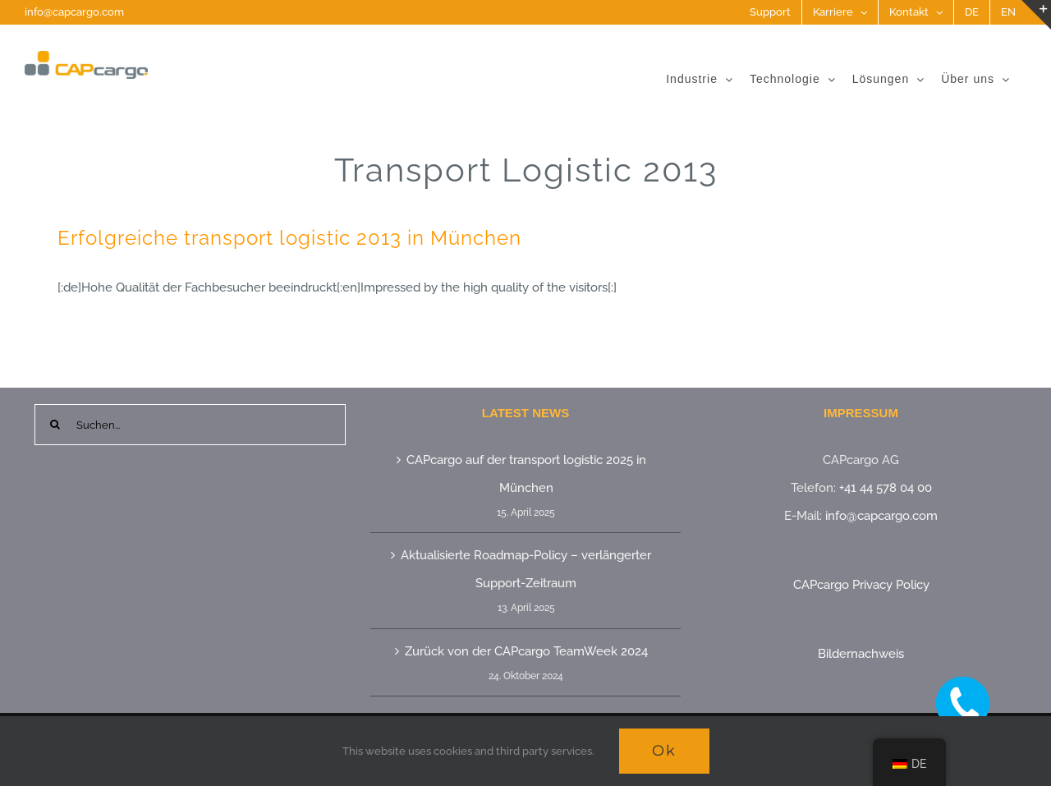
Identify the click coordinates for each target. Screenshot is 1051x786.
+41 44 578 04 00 (885, 487)
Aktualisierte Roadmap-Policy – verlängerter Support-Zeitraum (526, 569)
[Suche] (55, 424)
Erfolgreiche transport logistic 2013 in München (289, 238)
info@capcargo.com (74, 12)
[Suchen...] (190, 424)
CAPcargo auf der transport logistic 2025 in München (526, 474)
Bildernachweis (861, 653)
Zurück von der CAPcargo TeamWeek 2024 (526, 651)
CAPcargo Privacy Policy (861, 584)
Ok (664, 751)
